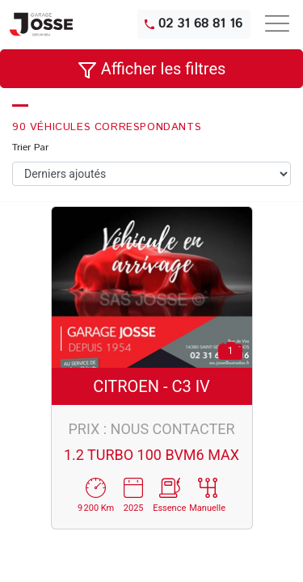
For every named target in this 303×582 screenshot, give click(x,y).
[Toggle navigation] (277, 23)
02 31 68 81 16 (193, 24)
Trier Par (30, 147)
